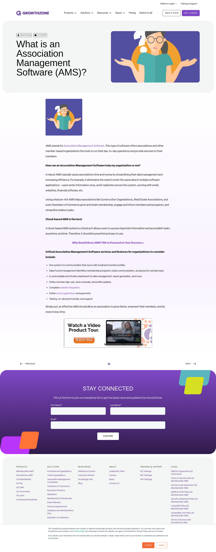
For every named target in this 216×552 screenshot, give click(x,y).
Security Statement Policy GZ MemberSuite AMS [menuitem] (184, 500)
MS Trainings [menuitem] (146, 475)
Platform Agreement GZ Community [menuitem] (182, 472)
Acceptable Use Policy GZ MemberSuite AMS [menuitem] (182, 514)
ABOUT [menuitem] (113, 467)
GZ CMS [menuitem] (20, 487)
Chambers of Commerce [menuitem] (58, 486)
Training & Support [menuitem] (151, 467)
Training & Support (190, 3)
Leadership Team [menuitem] (117, 471)
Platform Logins (168, 3)
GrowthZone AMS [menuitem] (24, 475)
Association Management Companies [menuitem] (59, 481)
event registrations (66, 293)
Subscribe (108, 436)
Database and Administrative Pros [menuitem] (60, 512)
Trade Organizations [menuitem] (56, 475)
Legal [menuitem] (174, 467)
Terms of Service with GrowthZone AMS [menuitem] (181, 521)
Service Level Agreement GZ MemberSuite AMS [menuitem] (184, 486)
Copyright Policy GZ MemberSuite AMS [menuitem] (180, 507)
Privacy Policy (79, 531)
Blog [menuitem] (80, 483)
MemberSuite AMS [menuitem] (25, 471)
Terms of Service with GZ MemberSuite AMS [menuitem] (182, 479)
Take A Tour (171, 13)
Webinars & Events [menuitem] (86, 471)
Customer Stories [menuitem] (86, 475)
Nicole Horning (25, 35)
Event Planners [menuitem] (54, 502)
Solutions (87, 12)
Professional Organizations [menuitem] (59, 471)
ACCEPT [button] (148, 545)
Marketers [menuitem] (52, 494)
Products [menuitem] (21, 467)
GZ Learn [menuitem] (20, 495)
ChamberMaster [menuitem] (23, 479)
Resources (104, 12)
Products (70, 12)
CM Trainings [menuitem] (146, 479)
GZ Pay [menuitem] (19, 483)
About (120, 12)
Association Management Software (84, 145)
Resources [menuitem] (84, 467)
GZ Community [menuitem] (23, 491)
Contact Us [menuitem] (114, 483)
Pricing (132, 12)
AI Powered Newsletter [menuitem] (26, 499)
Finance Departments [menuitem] (57, 506)
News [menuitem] (111, 479)
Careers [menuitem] (113, 475)
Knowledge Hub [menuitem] (85, 479)
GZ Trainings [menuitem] (145, 471)
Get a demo (190, 13)
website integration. (70, 287)
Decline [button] (162, 545)
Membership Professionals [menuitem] (59, 498)
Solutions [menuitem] (53, 467)
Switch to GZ (145, 12)
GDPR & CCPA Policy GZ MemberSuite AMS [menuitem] (182, 493)
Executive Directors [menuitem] (56, 490)
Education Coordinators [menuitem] (58, 517)
